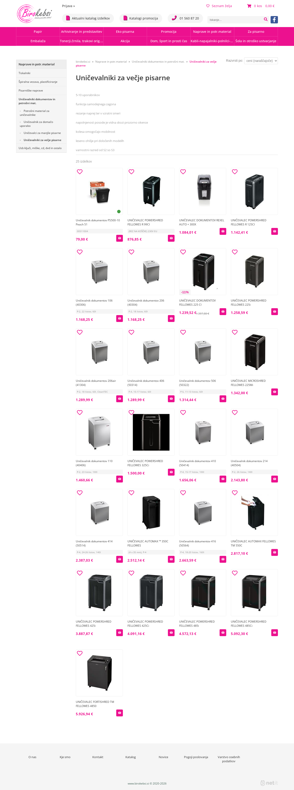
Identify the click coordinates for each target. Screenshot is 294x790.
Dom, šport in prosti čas (168, 41)
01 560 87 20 (185, 18)
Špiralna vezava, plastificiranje (38, 82)
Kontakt (97, 757)
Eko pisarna (125, 31)
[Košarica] (261, 6)
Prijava (68, 6)
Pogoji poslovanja (196, 757)
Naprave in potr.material (212, 31)
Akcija (125, 41)
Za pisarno (256, 31)
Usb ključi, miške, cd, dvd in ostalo (40, 148)
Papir (38, 31)
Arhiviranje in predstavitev (81, 31)
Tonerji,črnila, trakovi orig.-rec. (81, 41)
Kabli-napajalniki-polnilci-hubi (212, 41)
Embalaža (38, 41)
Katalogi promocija (141, 18)
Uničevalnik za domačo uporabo (36, 124)
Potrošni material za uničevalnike (34, 113)
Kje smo (65, 757)
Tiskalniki (24, 73)
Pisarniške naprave (31, 90)
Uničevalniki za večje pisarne (42, 140)
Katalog (130, 757)
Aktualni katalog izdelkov (88, 18)
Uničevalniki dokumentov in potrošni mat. (37, 101)
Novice (163, 757)
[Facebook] (274, 19)
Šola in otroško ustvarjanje (255, 41)
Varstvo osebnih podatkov (229, 759)
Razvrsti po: (234, 60)
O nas (32, 757)
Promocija (168, 31)
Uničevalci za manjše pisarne (42, 133)
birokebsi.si (83, 62)
